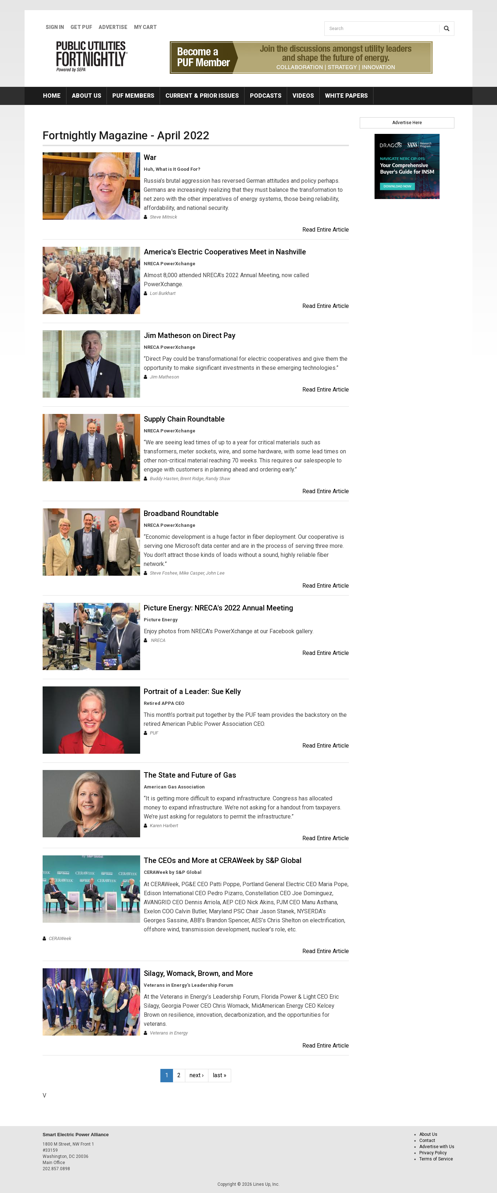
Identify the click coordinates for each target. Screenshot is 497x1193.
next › (197, 1075)
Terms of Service (436, 1159)
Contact (427, 1140)
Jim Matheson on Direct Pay (189, 335)
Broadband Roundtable (181, 513)
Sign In (55, 27)
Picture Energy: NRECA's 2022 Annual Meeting (218, 608)
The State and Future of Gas (190, 775)
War (150, 157)
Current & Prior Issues (202, 95)
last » (219, 1075)
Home (52, 95)
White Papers (346, 95)
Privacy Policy (433, 1152)
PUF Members (133, 95)
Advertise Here (407, 122)
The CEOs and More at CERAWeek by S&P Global (223, 860)
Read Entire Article (325, 229)
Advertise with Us (436, 1146)
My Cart (145, 27)
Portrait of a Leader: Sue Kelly (192, 691)
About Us (86, 95)
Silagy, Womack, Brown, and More (198, 973)
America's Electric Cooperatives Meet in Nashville (225, 252)
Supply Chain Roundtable (184, 419)
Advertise (113, 27)
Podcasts (265, 95)
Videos (303, 95)
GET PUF (81, 27)
